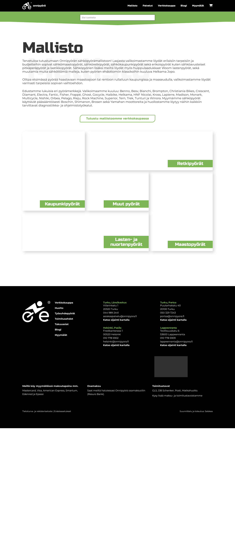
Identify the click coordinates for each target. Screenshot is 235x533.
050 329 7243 (168, 312)
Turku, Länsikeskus (114, 302)
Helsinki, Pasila (112, 327)
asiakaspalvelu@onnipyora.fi (120, 316)
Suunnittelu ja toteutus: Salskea (196, 411)
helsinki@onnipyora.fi (116, 341)
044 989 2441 (111, 312)
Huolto (59, 308)
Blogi (184, 5)
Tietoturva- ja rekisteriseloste (37, 411)
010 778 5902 (111, 338)
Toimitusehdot (64, 319)
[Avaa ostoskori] (211, 5)
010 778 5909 (168, 338)
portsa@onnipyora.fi (172, 316)
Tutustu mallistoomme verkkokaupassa (117, 118)
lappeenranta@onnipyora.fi (176, 341)
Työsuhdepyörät (65, 313)
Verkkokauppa (166, 5)
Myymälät (198, 5)
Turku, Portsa (168, 302)
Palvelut (148, 5)
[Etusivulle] (34, 5)
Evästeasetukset (62, 411)
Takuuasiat (62, 324)
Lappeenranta (168, 327)
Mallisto (132, 5)
